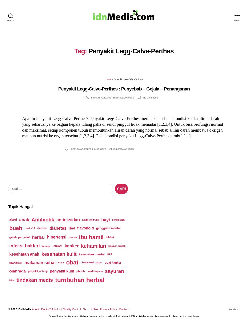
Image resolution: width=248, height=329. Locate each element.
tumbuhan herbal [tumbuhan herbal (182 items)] (79, 282)
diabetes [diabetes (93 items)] (58, 231)
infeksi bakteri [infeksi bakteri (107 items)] (24, 248)
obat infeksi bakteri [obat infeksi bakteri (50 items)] (91, 265)
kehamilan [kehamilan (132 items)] (93, 249)
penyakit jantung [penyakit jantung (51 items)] (38, 273)
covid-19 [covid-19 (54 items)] (29, 231)
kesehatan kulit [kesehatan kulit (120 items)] (59, 256)
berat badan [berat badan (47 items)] (118, 222)
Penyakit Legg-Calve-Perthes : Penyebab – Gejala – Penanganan (124, 91)
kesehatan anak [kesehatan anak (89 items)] (24, 256)
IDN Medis (24, 312)
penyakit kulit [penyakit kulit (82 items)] (62, 274)
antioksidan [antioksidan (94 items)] (68, 222)
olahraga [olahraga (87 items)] (17, 274)
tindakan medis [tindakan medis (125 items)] (34, 282)
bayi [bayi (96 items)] (105, 222)
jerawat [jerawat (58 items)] (57, 248)
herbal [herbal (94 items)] (38, 239)
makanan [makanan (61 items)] (15, 265)
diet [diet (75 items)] (72, 231)
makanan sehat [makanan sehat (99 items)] (40, 265)
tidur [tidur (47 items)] (11, 282)
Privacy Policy (108, 312)
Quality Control (72, 312)
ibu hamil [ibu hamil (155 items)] (91, 240)
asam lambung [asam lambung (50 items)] (90, 222)
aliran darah (77, 151)
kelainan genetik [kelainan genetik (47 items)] (116, 248)
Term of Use (90, 312)
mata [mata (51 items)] (61, 265)
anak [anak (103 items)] (24, 222)
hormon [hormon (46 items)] (73, 240)
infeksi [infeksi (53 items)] (110, 240)
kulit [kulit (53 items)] (109, 256)
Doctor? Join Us (51, 312)
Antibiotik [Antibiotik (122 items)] (43, 222)
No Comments (150, 100)
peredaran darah (125, 151)
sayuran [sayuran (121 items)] (114, 274)
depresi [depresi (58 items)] (42, 231)
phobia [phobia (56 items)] (80, 274)
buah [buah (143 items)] (15, 231)
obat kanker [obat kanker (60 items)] (113, 265)
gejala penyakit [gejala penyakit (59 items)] (19, 240)
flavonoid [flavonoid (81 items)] (85, 231)
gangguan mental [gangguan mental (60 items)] (108, 231)
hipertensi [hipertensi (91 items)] (56, 239)
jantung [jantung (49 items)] (46, 248)
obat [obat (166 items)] (72, 265)
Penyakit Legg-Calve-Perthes (99, 151)
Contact (123, 312)
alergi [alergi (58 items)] (13, 222)
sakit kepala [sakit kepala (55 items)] (95, 274)
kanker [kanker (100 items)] (72, 248)
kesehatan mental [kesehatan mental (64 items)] (91, 257)
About (35, 312)
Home (108, 82)
